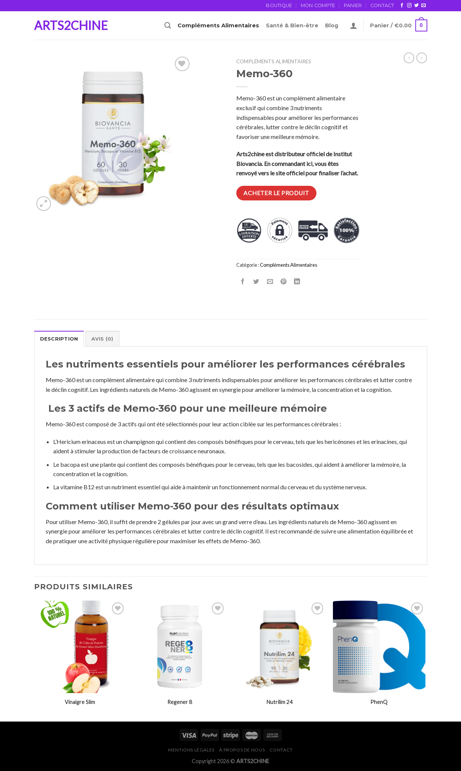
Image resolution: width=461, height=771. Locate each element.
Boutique (279, 5)
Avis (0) (102, 339)
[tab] (59, 339)
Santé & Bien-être (292, 25)
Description (59, 339)
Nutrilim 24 (279, 702)
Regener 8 (179, 702)
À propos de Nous (242, 750)
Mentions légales (191, 750)
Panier (353, 5)
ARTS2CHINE (71, 25)
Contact (382, 5)
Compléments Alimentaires (218, 25)
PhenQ (379, 702)
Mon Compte (318, 5)
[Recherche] (167, 25)
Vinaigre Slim (80, 702)
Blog (331, 25)
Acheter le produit (276, 193)
